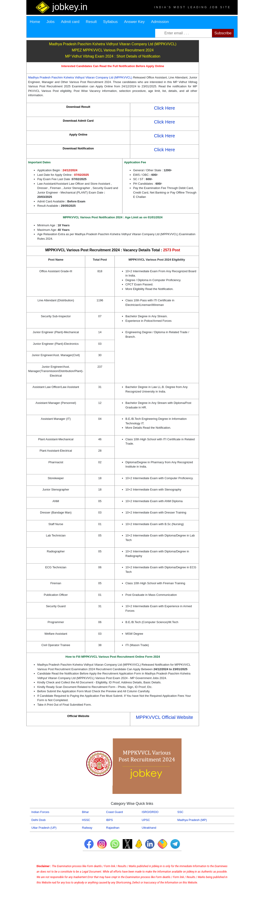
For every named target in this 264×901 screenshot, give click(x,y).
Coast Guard (114, 812)
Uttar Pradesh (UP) (44, 827)
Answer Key (134, 22)
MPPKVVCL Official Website (164, 717)
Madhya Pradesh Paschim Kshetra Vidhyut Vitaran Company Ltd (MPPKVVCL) (80, 77)
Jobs (50, 22)
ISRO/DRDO (150, 812)
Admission (160, 22)
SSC (180, 812)
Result (91, 22)
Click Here (164, 108)
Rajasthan (113, 827)
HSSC (86, 820)
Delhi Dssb (38, 820)
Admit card (70, 22)
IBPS (109, 820)
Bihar (85, 812)
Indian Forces (40, 812)
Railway (87, 827)
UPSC (146, 820)
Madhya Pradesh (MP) (192, 820)
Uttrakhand (149, 827)
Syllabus (110, 22)
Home (35, 22)
